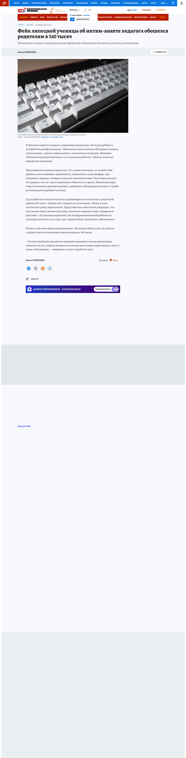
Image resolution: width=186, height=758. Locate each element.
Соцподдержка (130, 3)
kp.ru (115, 260)
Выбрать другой (83, 19)
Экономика (82, 3)
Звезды (104, 3)
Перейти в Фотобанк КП (52, 137)
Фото (16, 3)
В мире (94, 3)
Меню (3, 3)
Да (72, 19)
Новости (34, 17)
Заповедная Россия (123, 17)
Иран (42, 17)
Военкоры (64, 17)
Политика (55, 3)
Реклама (146, 10)
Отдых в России (105, 17)
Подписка (161, 10)
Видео (25, 3)
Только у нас (52, 17)
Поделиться (160, 52)
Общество (68, 3)
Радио (134, 10)
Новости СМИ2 (24, 426)
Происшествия (141, 17)
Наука (144, 3)
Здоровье (115, 3)
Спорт (153, 3)
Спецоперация (39, 3)
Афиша (153, 17)
